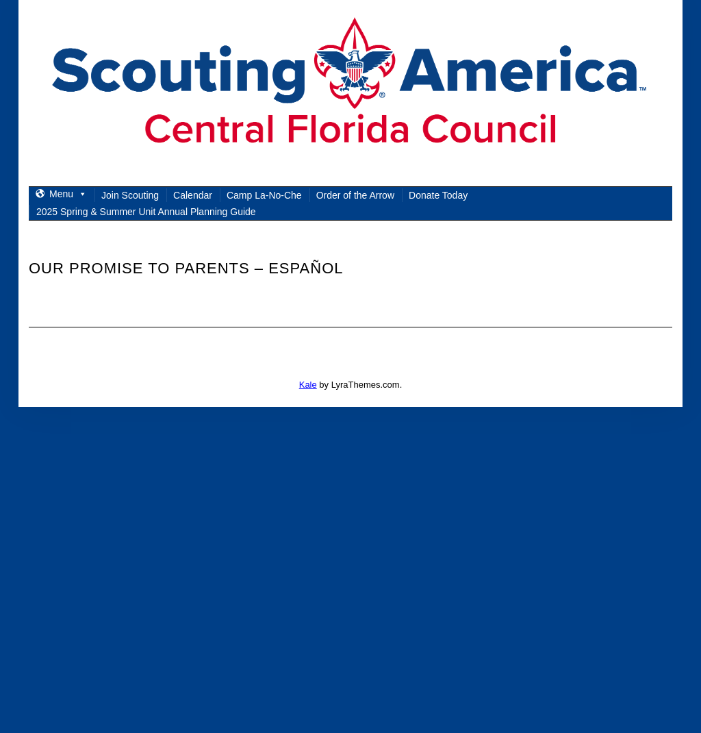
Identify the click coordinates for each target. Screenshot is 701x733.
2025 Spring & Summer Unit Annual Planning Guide (146, 211)
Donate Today (438, 195)
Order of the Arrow (355, 195)
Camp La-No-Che (264, 195)
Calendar (192, 195)
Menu (68, 194)
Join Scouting (130, 195)
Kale (308, 385)
